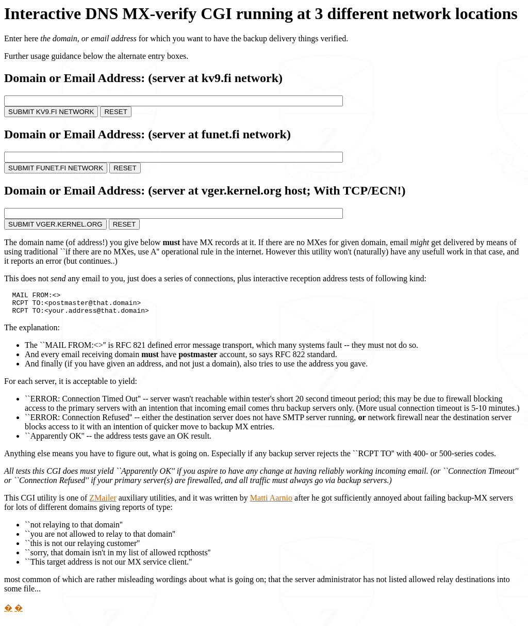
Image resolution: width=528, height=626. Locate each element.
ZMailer (102, 502)
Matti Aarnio (271, 502)
